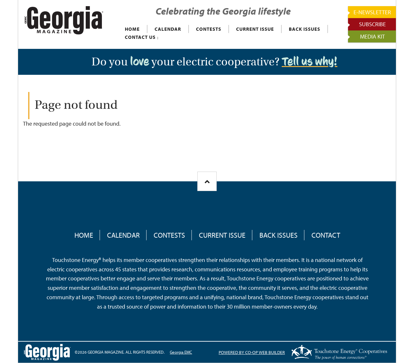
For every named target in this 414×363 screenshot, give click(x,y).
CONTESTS (208, 29)
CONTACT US (140, 37)
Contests (169, 235)
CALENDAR (168, 29)
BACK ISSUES (304, 29)
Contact (325, 235)
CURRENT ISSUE (255, 29)
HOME (132, 29)
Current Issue (222, 235)
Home (83, 235)
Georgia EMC (181, 352)
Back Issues (278, 235)
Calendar (123, 235)
